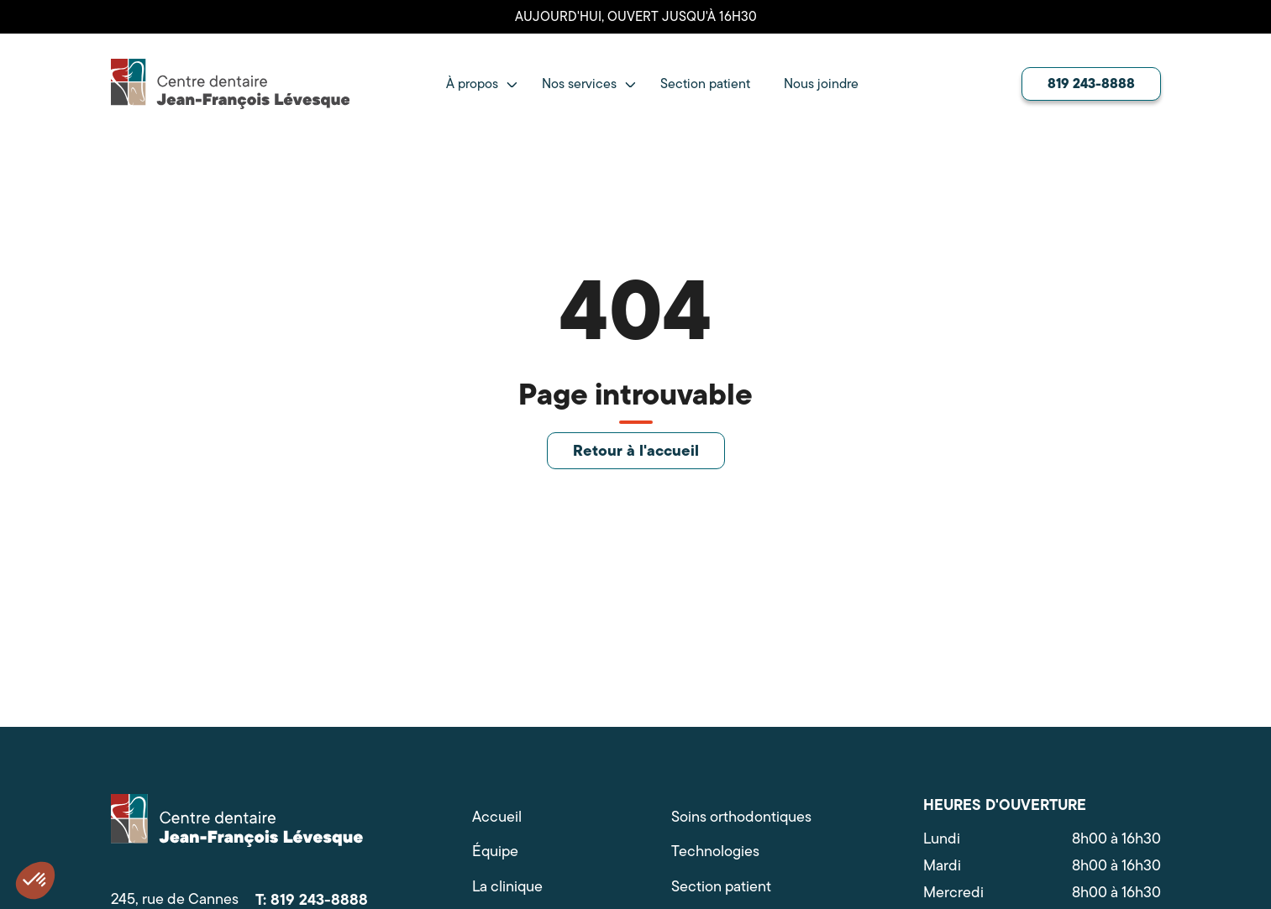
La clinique (507, 887)
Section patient (705, 83)
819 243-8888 (1091, 83)
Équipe (495, 852)
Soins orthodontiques (741, 817)
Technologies (715, 852)
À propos (472, 83)
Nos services (579, 83)
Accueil (497, 817)
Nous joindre (821, 83)
